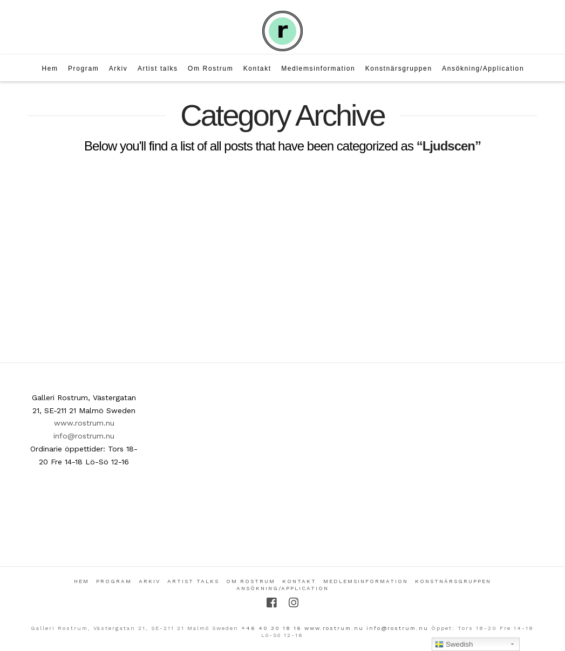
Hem (81, 581)
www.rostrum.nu (84, 423)
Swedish (454, 644)
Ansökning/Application (282, 588)
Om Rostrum (250, 581)
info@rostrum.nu (83, 435)
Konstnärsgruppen (453, 581)
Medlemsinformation (365, 581)
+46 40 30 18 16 (271, 628)
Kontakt (299, 581)
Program (114, 581)
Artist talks (193, 581)
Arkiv (149, 581)
